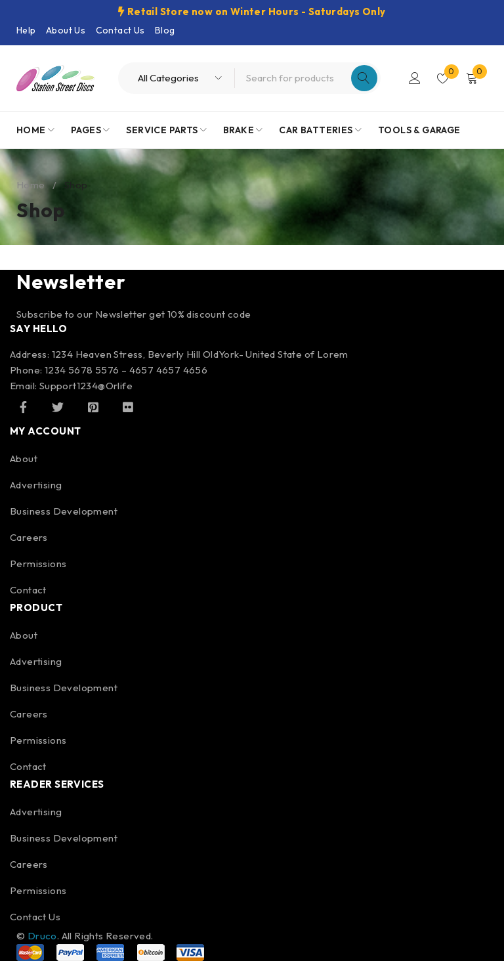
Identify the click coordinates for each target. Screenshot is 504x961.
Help (26, 30)
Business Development (63, 511)
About (23, 458)
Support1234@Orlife (86, 385)
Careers (29, 537)
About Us (65, 30)
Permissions (38, 563)
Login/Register (413, 78)
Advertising (36, 485)
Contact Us (120, 30)
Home (30, 185)
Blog (165, 30)
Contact (28, 590)
